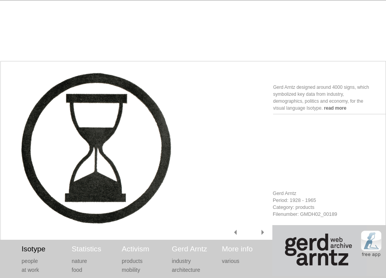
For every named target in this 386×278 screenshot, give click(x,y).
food (77, 270)
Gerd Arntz (189, 249)
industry (181, 261)
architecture (186, 270)
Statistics (86, 249)
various (230, 261)
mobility (131, 270)
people (30, 261)
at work (30, 270)
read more (335, 108)
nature (79, 261)
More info (237, 249)
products (132, 261)
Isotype (33, 249)
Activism (135, 249)
